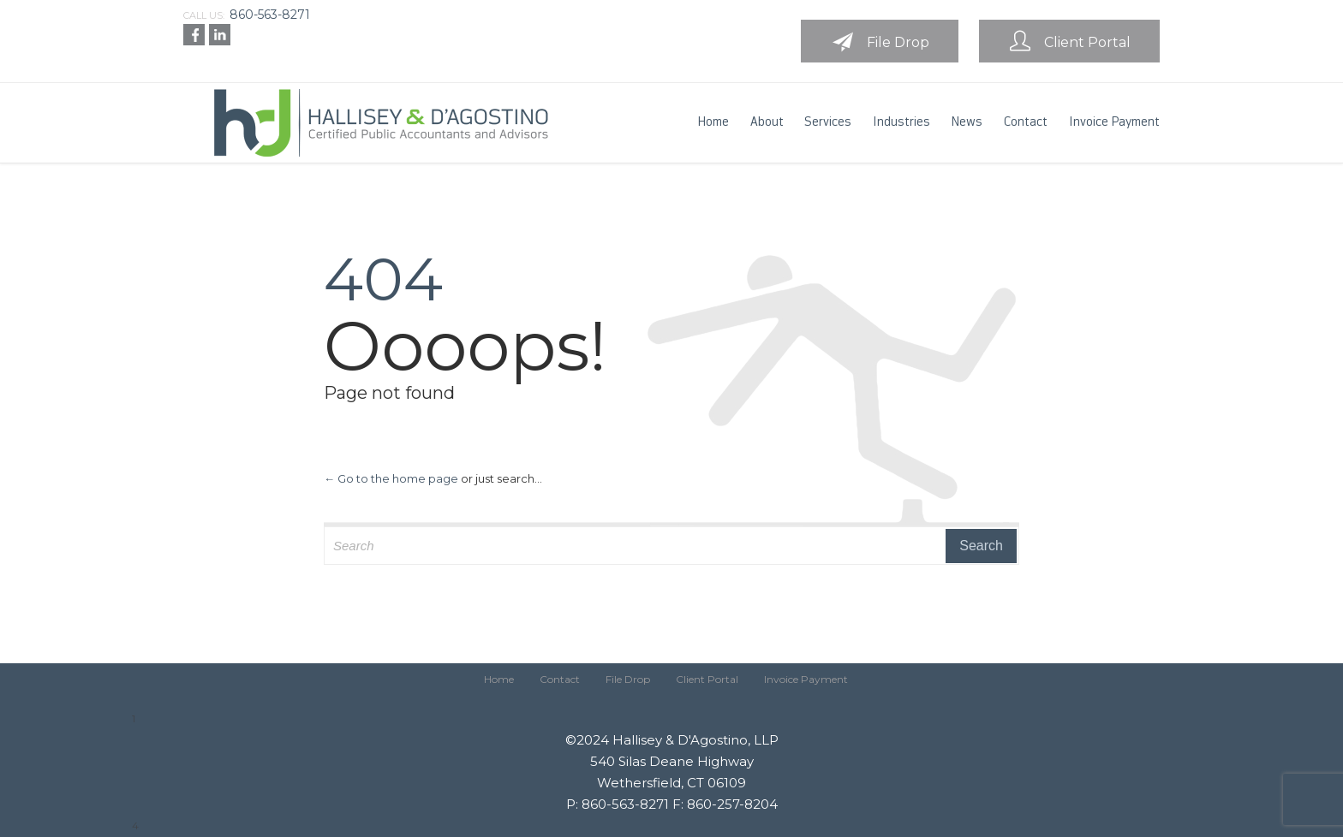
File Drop (628, 679)
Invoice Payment (806, 679)
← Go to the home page (391, 478)
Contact (560, 679)
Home (499, 679)
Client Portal (707, 679)
